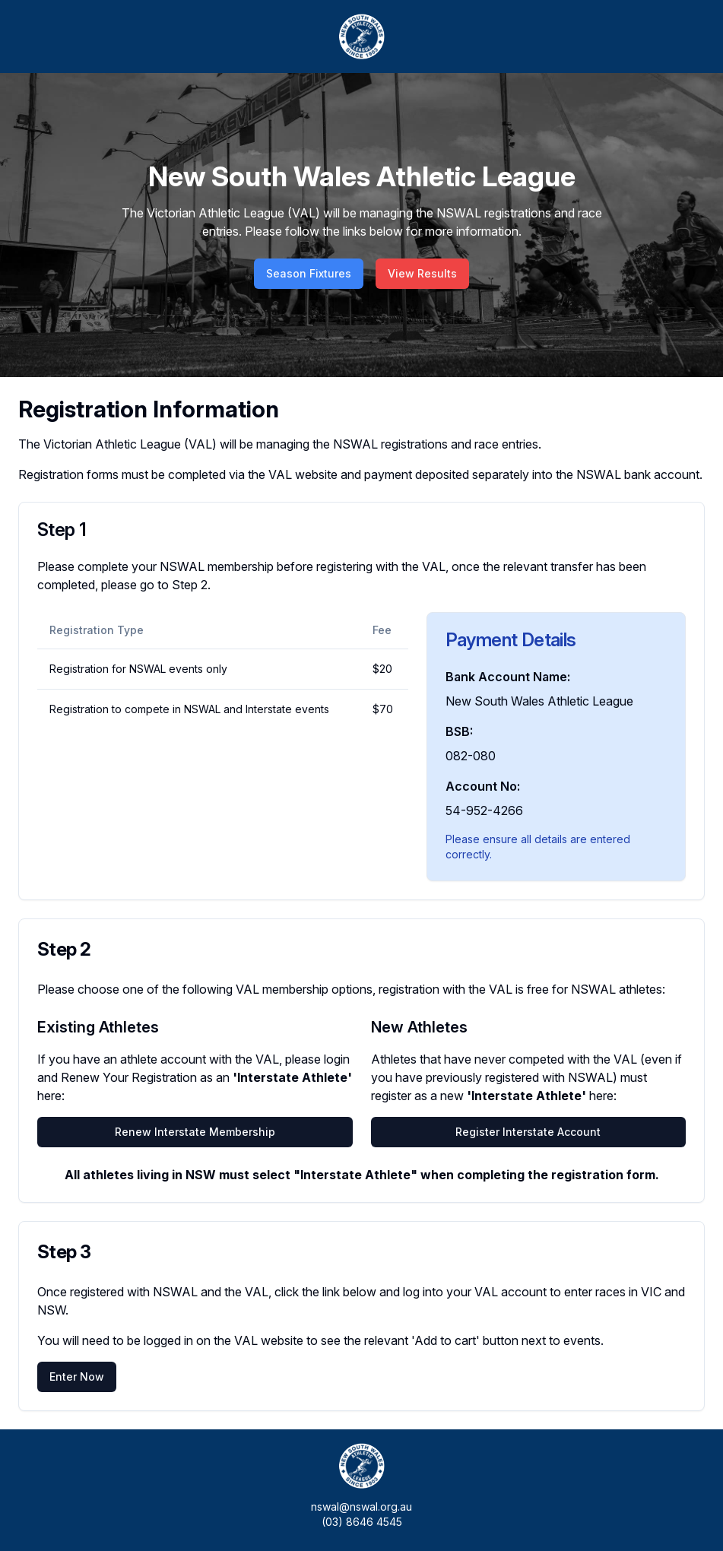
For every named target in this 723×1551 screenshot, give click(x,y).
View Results (422, 273)
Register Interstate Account (528, 1131)
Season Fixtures (308, 273)
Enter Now (76, 1376)
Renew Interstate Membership (195, 1131)
